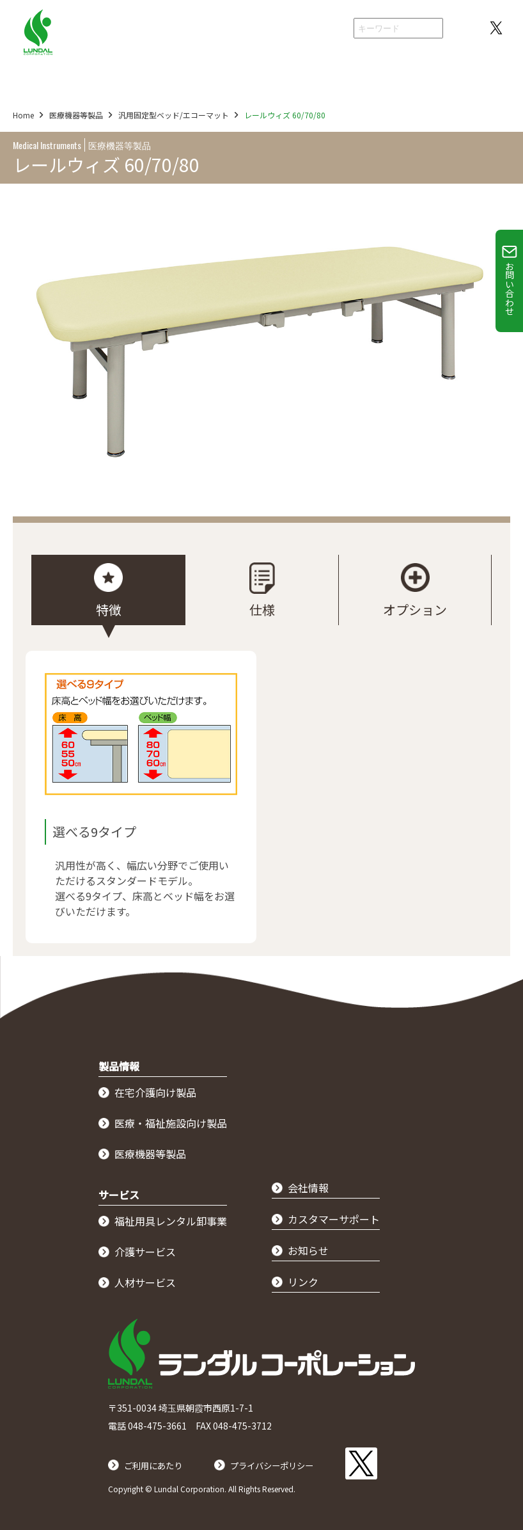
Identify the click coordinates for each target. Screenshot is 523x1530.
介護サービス (145, 1251)
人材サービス (145, 1282)
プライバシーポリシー (295, 1459)
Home (23, 114)
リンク (303, 1281)
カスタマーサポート (334, 1219)
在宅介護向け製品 (155, 1092)
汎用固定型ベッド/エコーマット (186, 114)
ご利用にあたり (160, 1459)
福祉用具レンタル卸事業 (170, 1221)
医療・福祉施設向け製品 (170, 1123)
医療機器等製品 (82, 114)
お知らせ (308, 1250)
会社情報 (317, 28)
